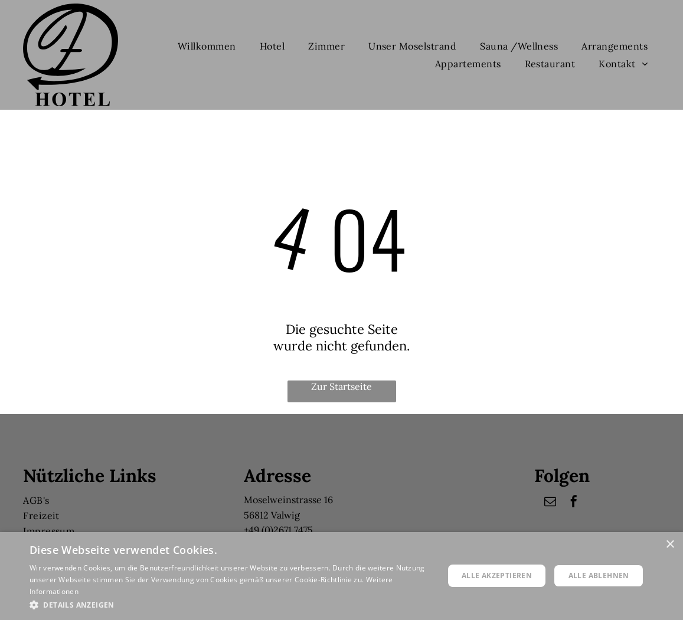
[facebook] (574, 503)
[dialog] (341, 576)
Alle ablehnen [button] (598, 575)
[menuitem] (207, 46)
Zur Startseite (341, 386)
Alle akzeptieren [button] (497, 575)
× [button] (669, 544)
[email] (550, 503)
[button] (231, 604)
